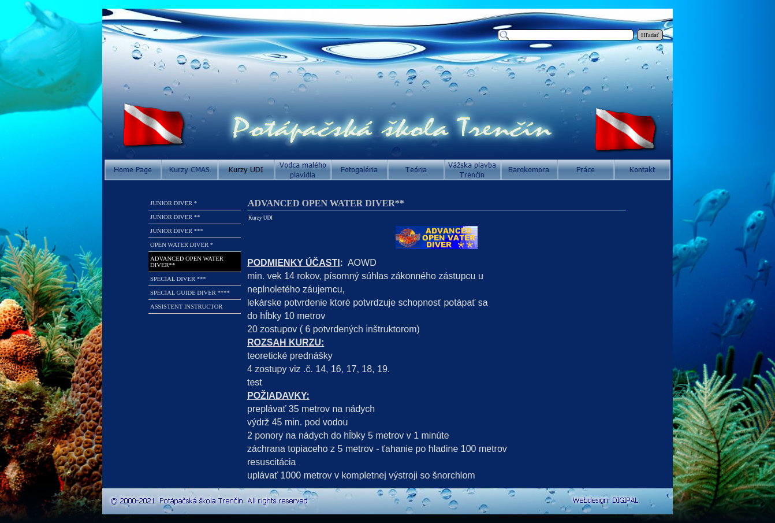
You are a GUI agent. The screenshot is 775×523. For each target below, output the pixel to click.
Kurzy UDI (260, 218)
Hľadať (650, 35)
